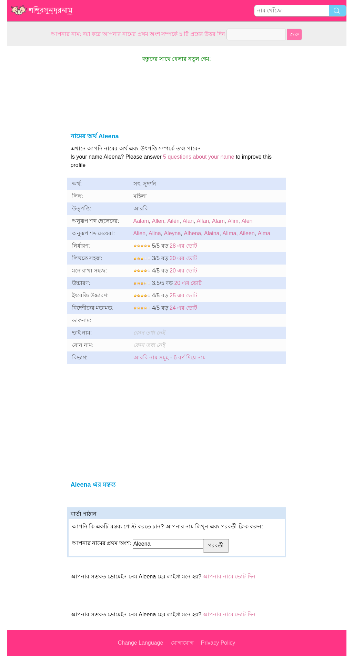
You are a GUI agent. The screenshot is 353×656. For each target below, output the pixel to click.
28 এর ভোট (183, 246)
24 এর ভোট (183, 308)
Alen (246, 221)
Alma (264, 233)
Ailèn (173, 221)
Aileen (246, 233)
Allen (158, 221)
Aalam (141, 221)
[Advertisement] (34, 149)
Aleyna (172, 233)
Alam (218, 221)
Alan (188, 221)
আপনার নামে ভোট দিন (229, 576)
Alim (233, 221)
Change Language (140, 643)
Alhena (192, 233)
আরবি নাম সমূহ (151, 357)
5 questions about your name (198, 157)
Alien (139, 233)
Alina (155, 233)
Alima (229, 233)
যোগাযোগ (182, 643)
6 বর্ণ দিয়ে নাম (190, 357)
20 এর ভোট (183, 258)
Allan (203, 221)
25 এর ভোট (183, 295)
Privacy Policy (218, 643)
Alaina (211, 233)
